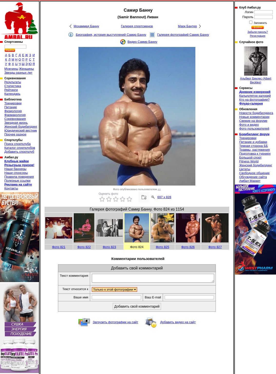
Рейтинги (11, 90)
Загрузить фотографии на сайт (115, 323)
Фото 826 (188, 247)
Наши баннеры (15, 169)
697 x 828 (164, 197)
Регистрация (257, 35)
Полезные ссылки (17, 180)
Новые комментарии (254, 117)
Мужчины (11, 69)
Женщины (26, 69)
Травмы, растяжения (254, 149)
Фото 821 (58, 247)
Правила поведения (19, 176)
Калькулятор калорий (255, 96)
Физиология (13, 111)
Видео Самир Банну (142, 42)
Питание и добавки (253, 142)
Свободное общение (254, 173)
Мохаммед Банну (86, 26)
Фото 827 (215, 247)
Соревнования (15, 119)
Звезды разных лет (18, 72)
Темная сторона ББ (253, 146)
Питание (10, 107)
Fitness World (248, 161)
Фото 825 (162, 247)
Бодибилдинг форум (254, 134)
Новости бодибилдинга (256, 113)
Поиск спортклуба (17, 144)
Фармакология (15, 115)
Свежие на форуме (253, 121)
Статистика (12, 86)
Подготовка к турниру (255, 153)
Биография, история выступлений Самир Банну (111, 34)
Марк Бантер (187, 26)
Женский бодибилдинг (20, 126)
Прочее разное (15, 134)
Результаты (12, 82)
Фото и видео (249, 124)
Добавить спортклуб (19, 151)
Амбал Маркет (249, 181)
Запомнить (260, 22)
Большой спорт (250, 157)
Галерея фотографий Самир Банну (183, 34)
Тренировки (12, 103)
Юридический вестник (20, 130)
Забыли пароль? (257, 31)
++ (159, 189)
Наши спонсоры (16, 173)
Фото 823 (109, 247)
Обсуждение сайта (253, 177)
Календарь (12, 94)
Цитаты (244, 169)
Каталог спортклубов (19, 148)
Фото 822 (84, 247)
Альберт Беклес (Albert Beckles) (255, 65)
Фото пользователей (254, 128)
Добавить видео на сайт (178, 323)
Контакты (11, 188)
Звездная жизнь (16, 123)
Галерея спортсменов (137, 26)
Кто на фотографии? (254, 99)
